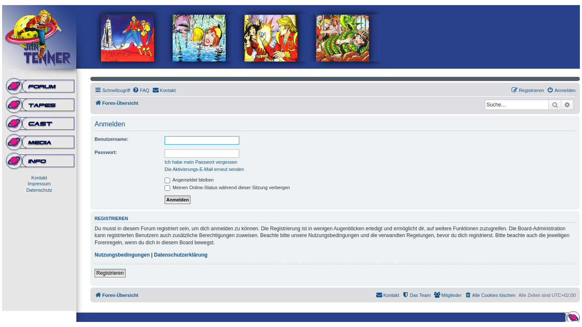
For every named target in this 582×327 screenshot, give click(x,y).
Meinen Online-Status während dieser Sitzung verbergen (227, 187)
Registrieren (110, 273)
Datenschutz (39, 190)
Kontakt (39, 177)
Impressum (39, 183)
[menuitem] (140, 90)
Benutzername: (111, 139)
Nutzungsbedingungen (122, 255)
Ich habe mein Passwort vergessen (201, 162)
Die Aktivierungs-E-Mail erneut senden (204, 169)
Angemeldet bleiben (189, 179)
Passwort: (106, 152)
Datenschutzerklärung (180, 255)
